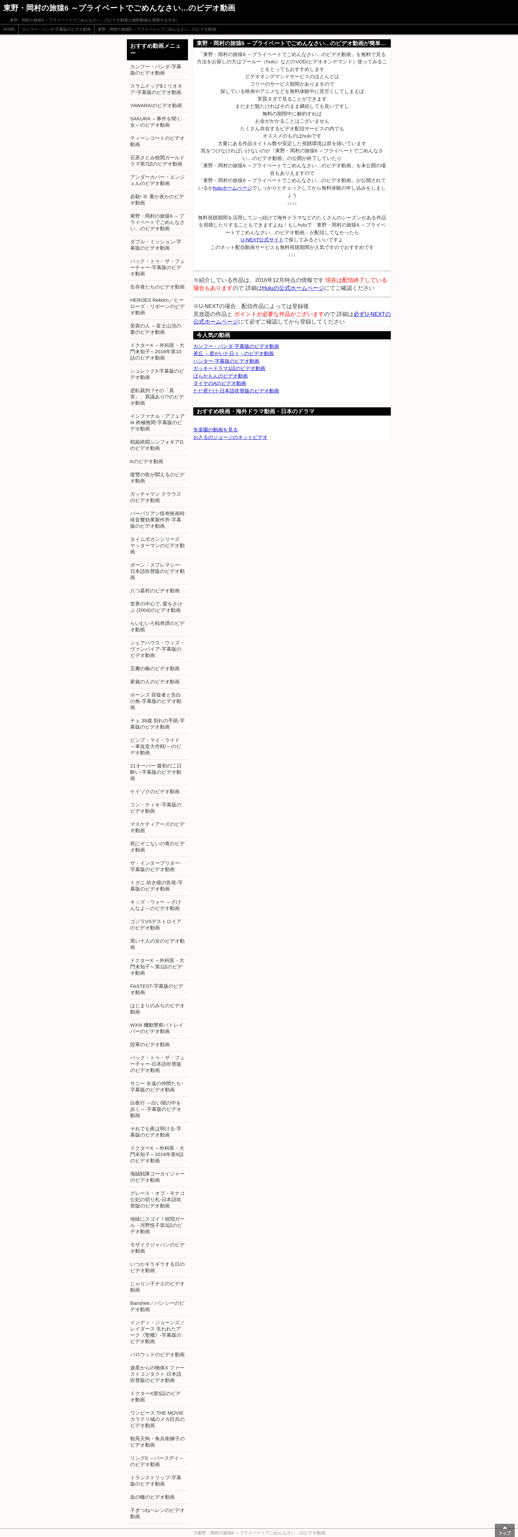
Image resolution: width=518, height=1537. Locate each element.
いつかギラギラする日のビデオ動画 (157, 1267)
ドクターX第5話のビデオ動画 (155, 1396)
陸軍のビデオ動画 (150, 1044)
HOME (9, 29)
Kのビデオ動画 (146, 461)
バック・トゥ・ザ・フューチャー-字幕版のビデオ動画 (157, 267)
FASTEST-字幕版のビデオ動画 (156, 989)
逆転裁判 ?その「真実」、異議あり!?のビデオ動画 (157, 397)
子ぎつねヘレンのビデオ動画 (157, 1513)
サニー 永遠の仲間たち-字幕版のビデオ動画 (156, 1086)
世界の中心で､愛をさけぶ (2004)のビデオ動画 (156, 607)
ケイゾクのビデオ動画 (155, 791)
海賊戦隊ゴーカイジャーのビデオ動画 (157, 1177)
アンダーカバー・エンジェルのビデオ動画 (157, 180)
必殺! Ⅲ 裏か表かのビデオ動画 (157, 199)
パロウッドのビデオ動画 (157, 1354)
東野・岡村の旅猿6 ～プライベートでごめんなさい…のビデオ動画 (157, 29)
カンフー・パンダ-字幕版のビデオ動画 (56, 29)
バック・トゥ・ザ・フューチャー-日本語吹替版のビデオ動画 (157, 1064)
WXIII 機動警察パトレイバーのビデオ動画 (156, 1028)
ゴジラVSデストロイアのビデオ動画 (155, 924)
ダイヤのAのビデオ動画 (219, 383)
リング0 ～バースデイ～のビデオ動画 (157, 1461)
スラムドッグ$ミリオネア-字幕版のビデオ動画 (156, 89)
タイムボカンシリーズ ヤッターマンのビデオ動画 (157, 545)
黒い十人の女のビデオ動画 (157, 944)
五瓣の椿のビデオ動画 (155, 668)
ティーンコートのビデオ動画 (157, 141)
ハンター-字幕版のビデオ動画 (226, 361)
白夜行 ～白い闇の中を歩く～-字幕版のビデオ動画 (155, 1109)
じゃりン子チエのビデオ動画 (157, 1287)
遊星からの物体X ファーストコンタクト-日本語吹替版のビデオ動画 (157, 1374)
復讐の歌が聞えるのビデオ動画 (157, 478)
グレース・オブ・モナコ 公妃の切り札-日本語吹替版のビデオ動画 (157, 1199)
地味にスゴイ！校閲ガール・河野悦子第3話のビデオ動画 (157, 1225)
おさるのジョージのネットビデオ (230, 437)
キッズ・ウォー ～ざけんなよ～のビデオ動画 (155, 905)
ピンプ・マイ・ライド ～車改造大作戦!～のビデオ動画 (155, 746)
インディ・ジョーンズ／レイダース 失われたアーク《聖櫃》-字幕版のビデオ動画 (157, 1332)
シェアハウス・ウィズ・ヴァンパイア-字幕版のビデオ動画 (157, 649)
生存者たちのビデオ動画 (157, 287)
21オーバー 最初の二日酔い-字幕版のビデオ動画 (156, 772)
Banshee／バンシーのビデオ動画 (157, 1306)
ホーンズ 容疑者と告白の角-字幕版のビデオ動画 (155, 701)
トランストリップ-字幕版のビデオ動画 (155, 1481)
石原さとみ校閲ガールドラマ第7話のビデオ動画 (157, 161)
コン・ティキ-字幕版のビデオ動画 (155, 808)
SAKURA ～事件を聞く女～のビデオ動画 (155, 122)
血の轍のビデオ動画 (152, 1497)
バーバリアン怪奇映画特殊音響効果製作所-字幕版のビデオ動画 (157, 520)
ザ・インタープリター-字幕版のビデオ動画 (155, 866)
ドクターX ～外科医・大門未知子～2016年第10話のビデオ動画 (157, 351)
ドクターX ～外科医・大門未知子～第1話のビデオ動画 (157, 966)
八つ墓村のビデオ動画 (155, 590)
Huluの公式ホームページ (293, 288)
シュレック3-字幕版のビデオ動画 (157, 374)
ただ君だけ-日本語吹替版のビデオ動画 (236, 390)
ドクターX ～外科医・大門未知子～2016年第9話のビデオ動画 (157, 1154)
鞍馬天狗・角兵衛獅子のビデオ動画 (157, 1442)
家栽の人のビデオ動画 (155, 681)
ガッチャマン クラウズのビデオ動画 (155, 497)
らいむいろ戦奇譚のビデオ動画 (157, 626)
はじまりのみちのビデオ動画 (157, 1009)
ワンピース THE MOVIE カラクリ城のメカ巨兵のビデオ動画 (157, 1419)
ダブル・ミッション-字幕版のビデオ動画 (155, 245)
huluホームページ (232, 188)
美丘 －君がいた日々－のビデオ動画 (233, 353)
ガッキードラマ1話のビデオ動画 (229, 368)
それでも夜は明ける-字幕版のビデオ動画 (155, 1132)
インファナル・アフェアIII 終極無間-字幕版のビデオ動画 (157, 422)
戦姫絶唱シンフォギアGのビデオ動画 (157, 445)
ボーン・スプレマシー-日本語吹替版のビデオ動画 (157, 571)
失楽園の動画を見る (215, 429)
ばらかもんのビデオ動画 (220, 376)
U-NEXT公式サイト (262, 239)
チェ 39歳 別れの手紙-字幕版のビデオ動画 (157, 724)
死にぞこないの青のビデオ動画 (157, 847)
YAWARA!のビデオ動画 (156, 105)
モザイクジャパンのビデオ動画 (157, 1248)
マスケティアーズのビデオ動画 (157, 827)
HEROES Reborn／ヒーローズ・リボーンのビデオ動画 (157, 306)
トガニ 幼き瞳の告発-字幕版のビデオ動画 (156, 886)
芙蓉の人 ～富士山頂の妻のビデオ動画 (155, 329)
